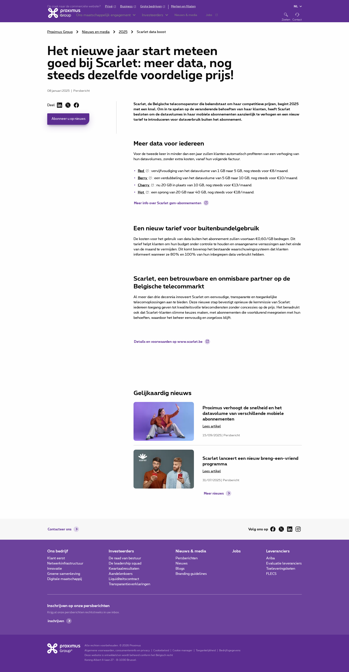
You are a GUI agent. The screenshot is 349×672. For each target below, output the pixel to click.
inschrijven (56, 621)
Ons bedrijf (57, 551)
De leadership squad (125, 563)
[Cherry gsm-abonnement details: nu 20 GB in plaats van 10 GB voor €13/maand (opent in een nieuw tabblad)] (146, 185)
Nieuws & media (191, 551)
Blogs (180, 568)
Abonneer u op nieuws (69, 119)
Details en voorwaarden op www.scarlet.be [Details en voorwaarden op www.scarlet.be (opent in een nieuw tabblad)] (171, 342)
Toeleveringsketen (280, 568)
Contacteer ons (60, 529)
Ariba (270, 558)
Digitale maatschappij (64, 579)
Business (126, 6)
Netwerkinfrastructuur (65, 563)
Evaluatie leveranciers (284, 563)
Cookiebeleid (160, 650)
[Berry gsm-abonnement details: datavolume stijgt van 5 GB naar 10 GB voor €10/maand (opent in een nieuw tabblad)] (145, 178)
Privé (109, 6)
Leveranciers (278, 551)
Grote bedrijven (151, 6)
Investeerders (121, 551)
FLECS (271, 574)
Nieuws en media (96, 32)
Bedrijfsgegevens (229, 650)
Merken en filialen (183, 6)
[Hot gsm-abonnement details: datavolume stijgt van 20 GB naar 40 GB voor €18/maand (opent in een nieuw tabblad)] (143, 192)
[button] (99, 17)
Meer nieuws (213, 499)
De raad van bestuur (125, 558)
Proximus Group (60, 32)
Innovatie (54, 568)
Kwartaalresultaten (124, 568)
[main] (174, 257)
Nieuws (182, 563)
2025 (123, 32)
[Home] (63, 17)
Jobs (236, 551)
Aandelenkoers (121, 574)
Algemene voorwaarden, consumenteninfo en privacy (116, 650)
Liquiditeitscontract (124, 579)
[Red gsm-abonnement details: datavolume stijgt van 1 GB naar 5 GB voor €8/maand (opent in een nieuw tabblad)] (143, 171)
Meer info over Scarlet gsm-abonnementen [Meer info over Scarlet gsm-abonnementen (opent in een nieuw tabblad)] (170, 204)
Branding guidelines (191, 574)
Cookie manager (182, 650)
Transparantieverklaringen (129, 584)
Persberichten (187, 558)
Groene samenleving (63, 574)
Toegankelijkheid (205, 650)
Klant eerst (56, 558)
